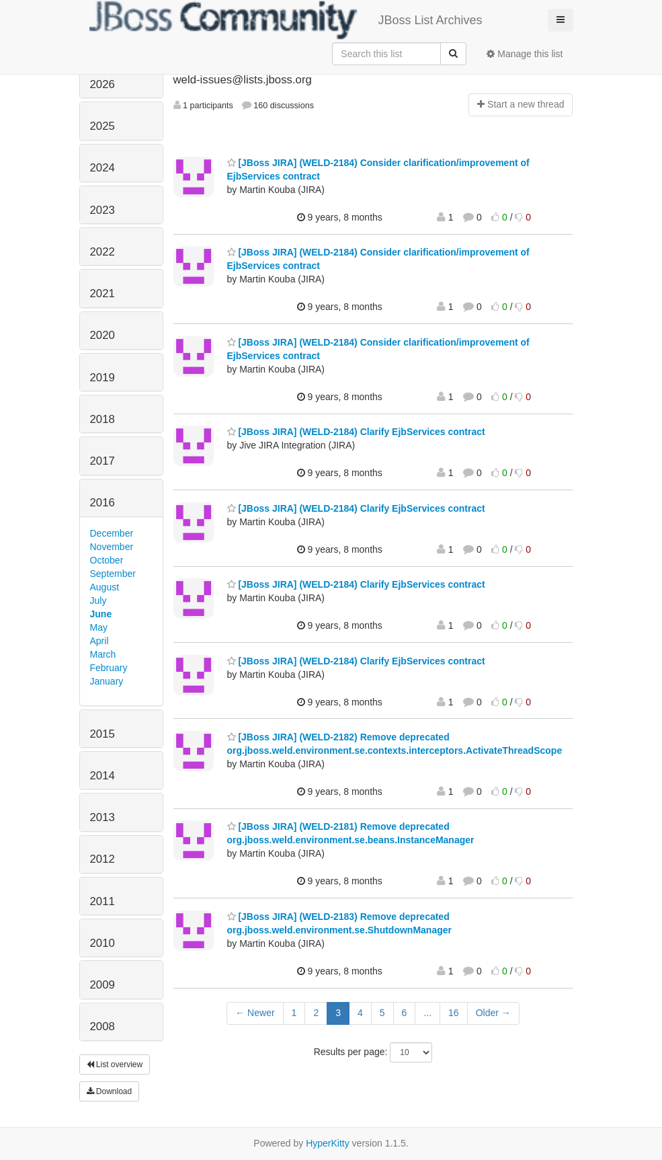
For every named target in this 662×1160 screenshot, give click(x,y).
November (112, 546)
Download (109, 1091)
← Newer (254, 1012)
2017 (102, 461)
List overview (115, 1064)
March (103, 654)
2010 (102, 943)
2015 (102, 734)
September (113, 573)
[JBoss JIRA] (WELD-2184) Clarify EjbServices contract (356, 431)
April (99, 640)
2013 (102, 817)
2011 (102, 901)
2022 (102, 251)
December (112, 533)
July (98, 600)
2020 (102, 335)
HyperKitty (327, 1143)
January (107, 681)
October (107, 560)
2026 (102, 84)
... (427, 1012)
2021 (102, 293)
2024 (102, 167)
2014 (102, 775)
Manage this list (525, 53)
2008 (102, 1026)
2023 (102, 210)
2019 (102, 377)
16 (453, 1012)
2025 (102, 126)
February (109, 667)
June (101, 614)
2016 (102, 502)
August (105, 587)
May (99, 627)
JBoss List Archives (286, 20)
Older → (493, 1012)
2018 (102, 419)
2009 (102, 984)
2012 (102, 859)
